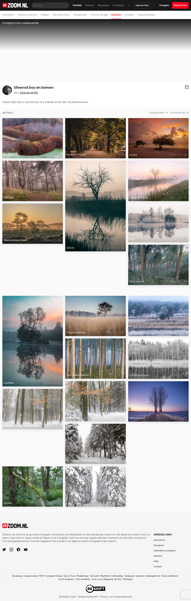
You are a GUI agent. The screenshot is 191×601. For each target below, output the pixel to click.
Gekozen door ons (27, 15)
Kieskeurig (17, 591)
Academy (118, 5)
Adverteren (159, 555)
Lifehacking (117, 591)
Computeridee (30, 591)
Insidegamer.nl (153, 591)
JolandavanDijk (29, 92)
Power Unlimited (169, 591)
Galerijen (116, 15)
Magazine (103, 5)
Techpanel (129, 591)
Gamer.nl (140, 591)
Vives (94, 595)
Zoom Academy (66, 595)
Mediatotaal (83, 591)
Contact (158, 582)
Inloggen (164, 5)
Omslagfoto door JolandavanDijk (20, 23)
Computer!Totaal (53, 591)
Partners (158, 571)
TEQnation (127, 595)
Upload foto (141, 5)
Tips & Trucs (69, 591)
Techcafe (94, 591)
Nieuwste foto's (61, 15)
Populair (45, 15)
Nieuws (89, 5)
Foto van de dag (99, 15)
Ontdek (77, 5)
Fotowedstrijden (146, 15)
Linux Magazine (105, 595)
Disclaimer (159, 561)
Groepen (129, 15)
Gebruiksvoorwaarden (165, 566)
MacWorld (105, 591)
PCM (41, 591)
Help (156, 577)
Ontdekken (8, 15)
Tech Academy (82, 595)
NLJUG (117, 595)
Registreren (180, 5)
